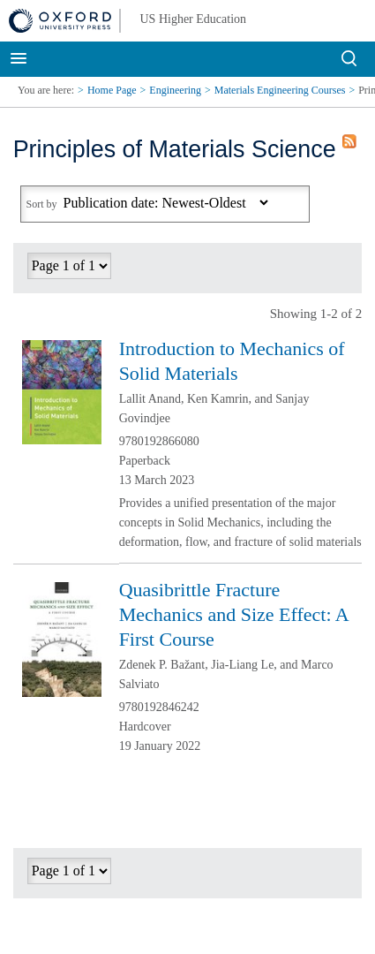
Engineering (175, 90)
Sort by (41, 204)
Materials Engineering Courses (280, 90)
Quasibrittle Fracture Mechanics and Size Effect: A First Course (234, 614)
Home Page (112, 90)
